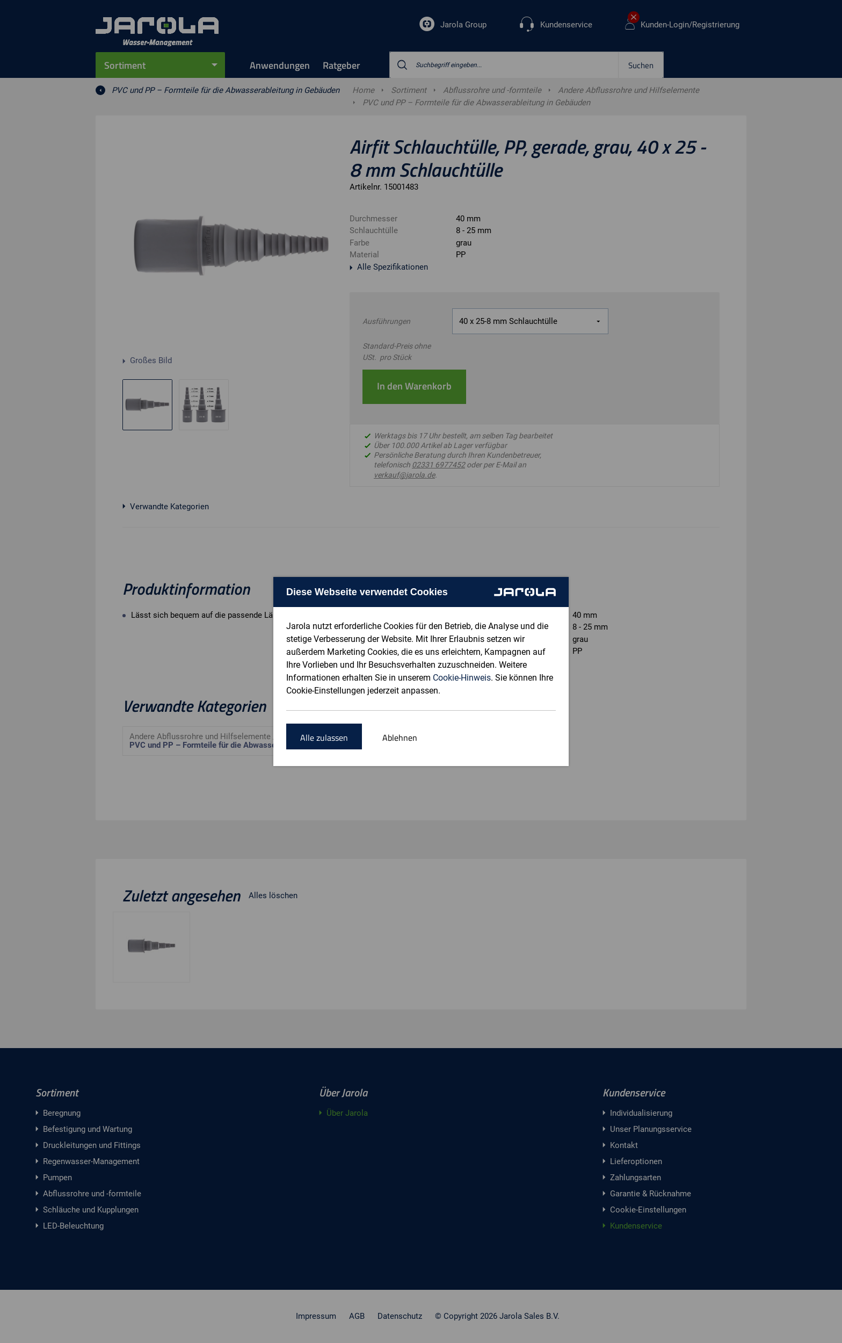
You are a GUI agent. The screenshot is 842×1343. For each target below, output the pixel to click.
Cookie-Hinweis (462, 678)
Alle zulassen (324, 737)
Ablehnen (399, 737)
